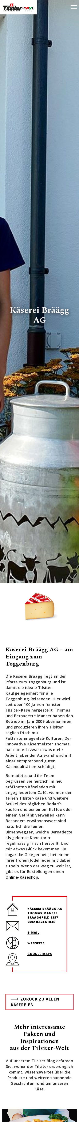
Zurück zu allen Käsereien (35, 1002)
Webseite (35, 943)
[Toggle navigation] (73, 8)
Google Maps (39, 954)
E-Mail (33, 932)
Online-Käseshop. (22, 877)
